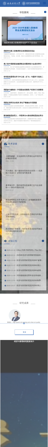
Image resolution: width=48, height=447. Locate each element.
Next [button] (42, 39)
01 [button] (29, 38)
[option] (24, 31)
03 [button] (38, 39)
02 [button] (34, 39)
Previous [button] (24, 39)
